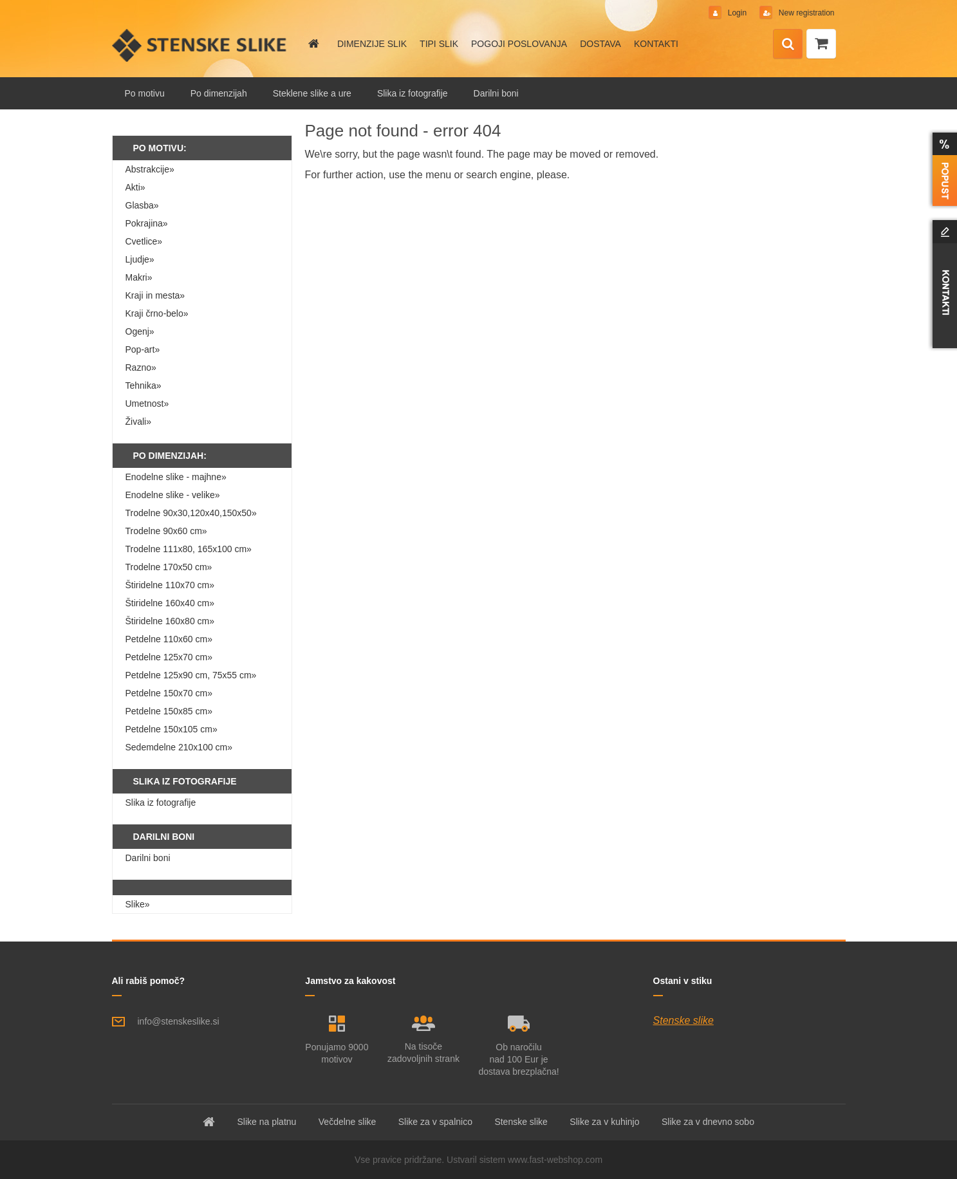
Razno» (140, 367)
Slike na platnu (267, 1122)
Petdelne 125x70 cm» (168, 657)
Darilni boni (496, 93)
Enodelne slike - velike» (172, 495)
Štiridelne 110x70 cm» (170, 585)
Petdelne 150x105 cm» (171, 729)
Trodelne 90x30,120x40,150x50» (191, 513)
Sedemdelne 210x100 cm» (179, 747)
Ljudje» (139, 259)
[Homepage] (313, 44)
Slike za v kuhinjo (604, 1122)
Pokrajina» (146, 223)
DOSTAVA (600, 44)
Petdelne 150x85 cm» (168, 711)
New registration (805, 12)
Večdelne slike (347, 1122)
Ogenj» (139, 331)
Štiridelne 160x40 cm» (170, 603)
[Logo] (200, 45)
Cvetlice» (144, 241)
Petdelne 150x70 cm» (168, 693)
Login (736, 12)
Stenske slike (683, 1020)
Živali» (138, 421)
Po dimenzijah (218, 93)
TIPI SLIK (439, 44)
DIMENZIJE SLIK (372, 44)
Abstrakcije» (149, 169)
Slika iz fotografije (412, 93)
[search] (788, 44)
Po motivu (145, 93)
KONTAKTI (656, 44)
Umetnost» (147, 403)
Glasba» (142, 205)
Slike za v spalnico (435, 1122)
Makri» (139, 277)
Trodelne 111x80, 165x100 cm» (188, 549)
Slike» (137, 904)
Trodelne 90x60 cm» (166, 531)
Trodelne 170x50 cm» (168, 567)
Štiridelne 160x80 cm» (170, 621)
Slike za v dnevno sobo (708, 1122)
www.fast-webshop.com (555, 1160)
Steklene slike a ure (312, 93)
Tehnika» (143, 385)
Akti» (135, 187)
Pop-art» (142, 349)
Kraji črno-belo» (157, 313)
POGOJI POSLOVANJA (519, 44)
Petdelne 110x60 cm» (168, 639)
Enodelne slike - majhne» (176, 477)
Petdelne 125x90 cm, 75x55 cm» (191, 675)
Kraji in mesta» (155, 295)
